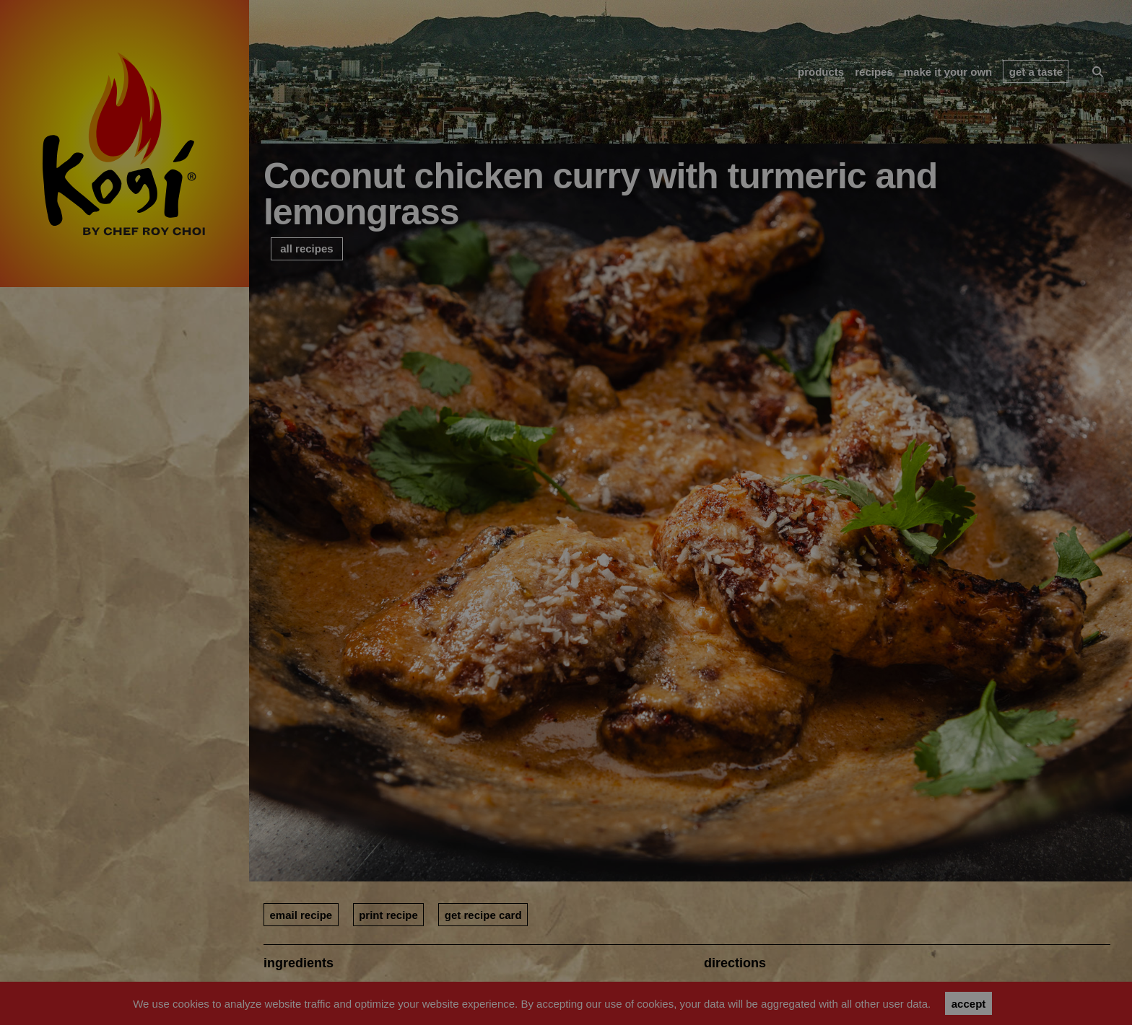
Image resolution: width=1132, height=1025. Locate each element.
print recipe (388, 915)
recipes (874, 71)
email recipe (300, 915)
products (821, 71)
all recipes (306, 248)
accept (969, 1004)
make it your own (948, 71)
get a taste (1036, 72)
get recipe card (483, 915)
